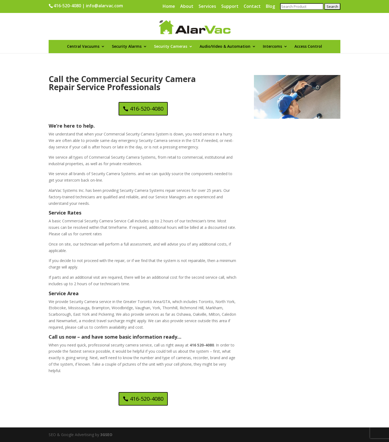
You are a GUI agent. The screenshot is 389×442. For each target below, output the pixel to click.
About (186, 6)
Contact (252, 6)
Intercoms (272, 47)
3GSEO (105, 434)
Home (169, 6)
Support (230, 6)
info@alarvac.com (104, 6)
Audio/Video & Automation (225, 47)
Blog (270, 6)
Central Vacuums (83, 47)
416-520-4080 (67, 6)
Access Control (308, 47)
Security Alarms (127, 47)
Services (207, 6)
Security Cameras (170, 47)
